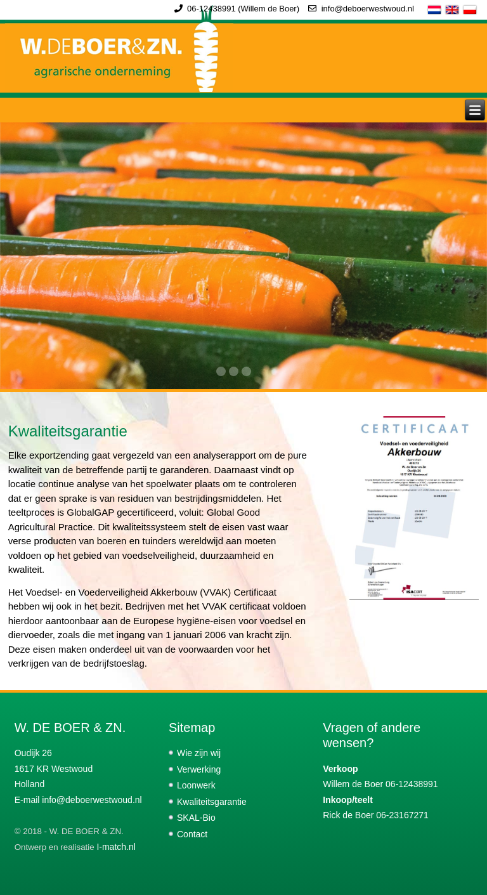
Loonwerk (196, 785)
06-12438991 (211, 8)
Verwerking (199, 769)
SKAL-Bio (196, 818)
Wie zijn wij (199, 753)
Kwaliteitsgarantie (212, 802)
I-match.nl (115, 847)
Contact (192, 834)
